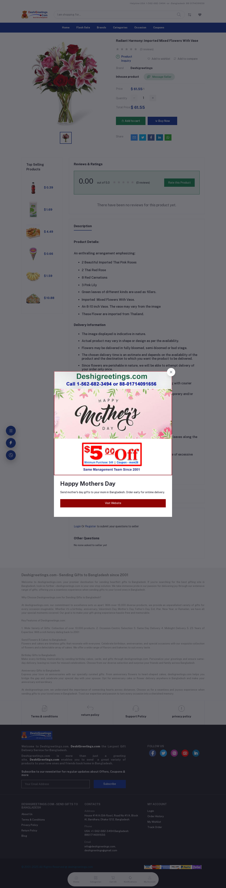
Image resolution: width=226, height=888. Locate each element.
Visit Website (113, 503)
